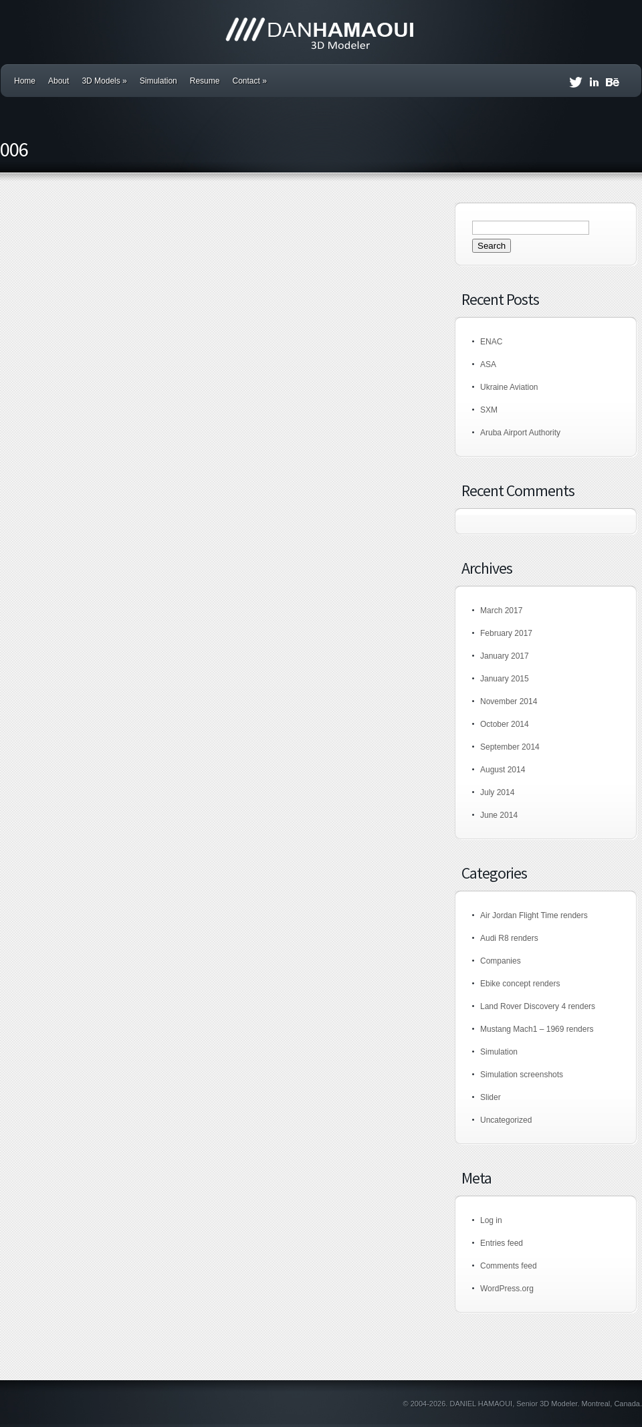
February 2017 (506, 633)
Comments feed (508, 1266)
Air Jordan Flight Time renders (534, 915)
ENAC (491, 341)
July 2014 (497, 792)
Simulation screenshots (521, 1074)
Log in (491, 1220)
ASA (488, 364)
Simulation (158, 81)
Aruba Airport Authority (520, 432)
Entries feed (501, 1243)
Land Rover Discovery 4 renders (537, 1006)
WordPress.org (507, 1288)
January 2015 (504, 678)
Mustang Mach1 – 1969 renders (536, 1029)
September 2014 (510, 747)
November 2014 (508, 701)
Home (24, 81)
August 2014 (502, 769)
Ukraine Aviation (509, 387)
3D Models (104, 81)
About (58, 81)
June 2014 (499, 815)
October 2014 (504, 724)
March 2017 (501, 610)
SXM (489, 410)
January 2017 (504, 656)
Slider (490, 1097)
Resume (205, 81)
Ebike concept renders (520, 983)
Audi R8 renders (509, 938)
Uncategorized (506, 1120)
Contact (249, 81)
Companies (500, 961)
